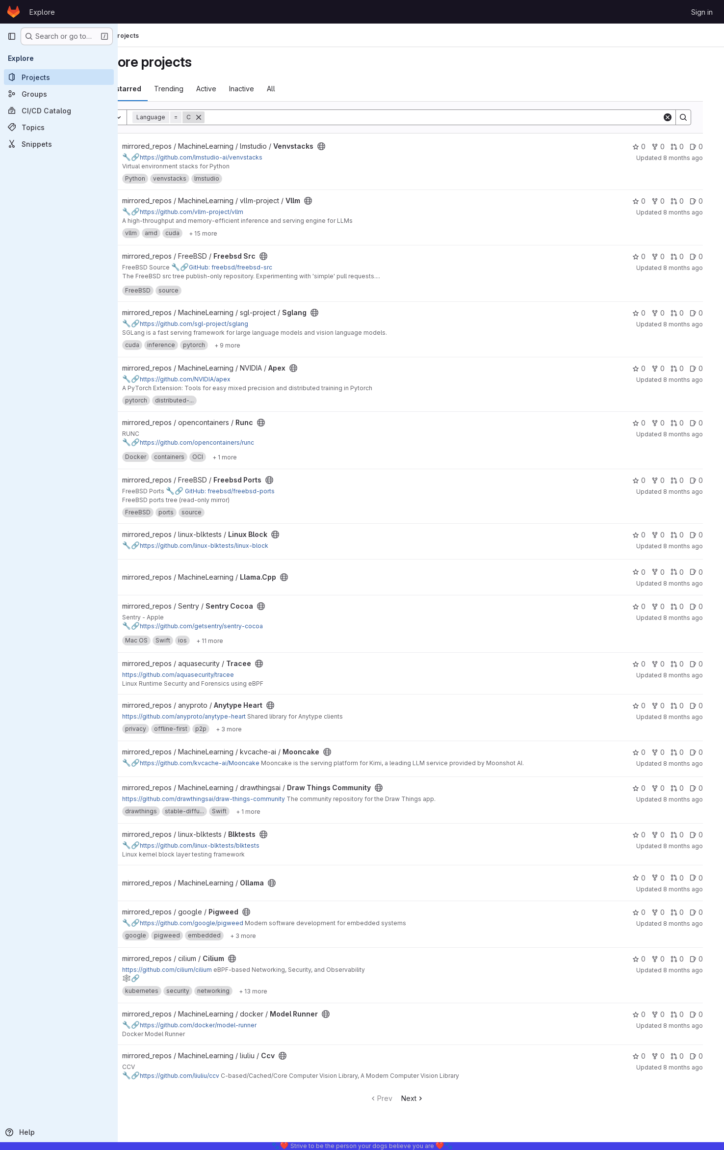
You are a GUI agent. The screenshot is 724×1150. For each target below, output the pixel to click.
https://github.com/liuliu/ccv (209, 1075)
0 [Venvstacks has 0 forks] (667, 146)
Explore (42, 12)
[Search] (457, 117)
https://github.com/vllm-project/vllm (221, 211)
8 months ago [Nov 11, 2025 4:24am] (692, 434)
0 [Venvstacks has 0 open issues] (705, 146)
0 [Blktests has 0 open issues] (705, 834)
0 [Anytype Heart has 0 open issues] (705, 705)
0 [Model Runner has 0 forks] (667, 1014)
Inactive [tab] (280, 88)
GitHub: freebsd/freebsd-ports (259, 491)
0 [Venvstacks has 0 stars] (648, 146)
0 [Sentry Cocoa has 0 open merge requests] (686, 606)
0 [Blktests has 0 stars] (648, 834)
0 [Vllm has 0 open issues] (705, 201)
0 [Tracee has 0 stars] (648, 664)
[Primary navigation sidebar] (12, 36)
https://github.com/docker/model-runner (228, 1025)
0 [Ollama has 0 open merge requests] (686, 878)
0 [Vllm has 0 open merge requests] (686, 201)
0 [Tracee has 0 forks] (667, 664)
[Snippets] (59, 144)
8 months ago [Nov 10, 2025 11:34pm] (692, 1025)
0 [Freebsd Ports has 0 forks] (667, 480)
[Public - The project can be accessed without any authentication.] (360, 146)
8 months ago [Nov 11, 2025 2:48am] (692, 546)
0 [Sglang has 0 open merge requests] (686, 313)
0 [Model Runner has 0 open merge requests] (686, 1014)
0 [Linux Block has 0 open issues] (705, 535)
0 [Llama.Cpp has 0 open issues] (705, 572)
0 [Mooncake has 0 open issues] (705, 752)
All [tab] (310, 88)
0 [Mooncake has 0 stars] (648, 752)
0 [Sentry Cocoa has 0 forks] (667, 606)
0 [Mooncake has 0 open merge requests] (686, 752)
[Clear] (677, 117)
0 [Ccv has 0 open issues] (705, 1056)
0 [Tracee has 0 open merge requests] (686, 664)
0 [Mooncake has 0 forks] (667, 752)
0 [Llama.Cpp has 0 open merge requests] (686, 572)
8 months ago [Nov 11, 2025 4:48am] (692, 379)
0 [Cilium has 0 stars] (648, 959)
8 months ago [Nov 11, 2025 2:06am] (692, 675)
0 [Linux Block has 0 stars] (648, 535)
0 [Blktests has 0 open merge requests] (686, 834)
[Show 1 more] (263, 457)
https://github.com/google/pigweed (221, 923)
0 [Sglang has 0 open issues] (705, 313)
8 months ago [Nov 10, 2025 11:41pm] (692, 970)
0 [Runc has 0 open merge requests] (686, 423)
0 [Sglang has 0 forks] (667, 313)
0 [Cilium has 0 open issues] (705, 959)
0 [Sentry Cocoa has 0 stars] (648, 606)
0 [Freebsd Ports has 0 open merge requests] (686, 480)
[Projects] (59, 77)
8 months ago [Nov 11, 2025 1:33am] (692, 799)
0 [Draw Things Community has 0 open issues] (705, 788)
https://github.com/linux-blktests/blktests (229, 845)
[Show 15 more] (241, 233)
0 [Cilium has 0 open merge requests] (686, 959)
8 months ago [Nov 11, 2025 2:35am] (692, 617)
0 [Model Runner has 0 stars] (648, 1014)
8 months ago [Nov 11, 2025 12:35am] (692, 923)
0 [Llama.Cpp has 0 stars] (648, 572)
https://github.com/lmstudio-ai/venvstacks (231, 157)
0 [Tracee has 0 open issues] (705, 664)
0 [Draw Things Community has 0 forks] (667, 788)
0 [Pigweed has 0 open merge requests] (686, 912)
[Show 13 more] (291, 991)
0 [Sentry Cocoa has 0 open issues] (705, 606)
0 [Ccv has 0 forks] (667, 1056)
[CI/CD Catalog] (59, 110)
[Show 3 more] (267, 729)
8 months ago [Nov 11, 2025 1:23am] (692, 846)
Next (436, 1098)
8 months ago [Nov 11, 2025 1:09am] (692, 889)
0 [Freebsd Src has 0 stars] (648, 256)
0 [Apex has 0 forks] (667, 368)
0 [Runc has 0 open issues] (705, 423)
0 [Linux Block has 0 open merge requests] (686, 535)
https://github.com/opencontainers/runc (227, 442)
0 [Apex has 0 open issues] (705, 368)
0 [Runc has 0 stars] (648, 423)
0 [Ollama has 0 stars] (648, 878)
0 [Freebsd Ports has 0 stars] (648, 480)
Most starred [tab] (158, 88)
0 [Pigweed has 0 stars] (648, 912)
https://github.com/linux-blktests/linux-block (234, 545)
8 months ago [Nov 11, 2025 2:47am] (692, 583)
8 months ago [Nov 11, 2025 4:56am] (692, 267)
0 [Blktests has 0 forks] (667, 834)
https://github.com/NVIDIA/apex (215, 379)
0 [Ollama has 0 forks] (667, 878)
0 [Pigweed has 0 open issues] (705, 912)
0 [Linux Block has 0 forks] (667, 535)
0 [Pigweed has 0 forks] (667, 912)
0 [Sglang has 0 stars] (648, 313)
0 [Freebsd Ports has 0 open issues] (705, 480)
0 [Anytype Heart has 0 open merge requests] (686, 705)
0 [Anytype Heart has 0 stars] (648, 705)
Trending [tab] (207, 88)
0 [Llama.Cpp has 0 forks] (667, 572)
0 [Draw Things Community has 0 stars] (648, 788)
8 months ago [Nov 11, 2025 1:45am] (692, 763)
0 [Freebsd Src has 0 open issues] (705, 256)
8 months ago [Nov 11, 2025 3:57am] (692, 491)
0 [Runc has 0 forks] (667, 423)
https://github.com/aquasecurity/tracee (217, 674)
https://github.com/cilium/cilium (206, 969)
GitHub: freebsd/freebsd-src (260, 267)
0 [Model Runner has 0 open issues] (705, 1014)
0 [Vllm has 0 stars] (648, 201)
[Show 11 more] (248, 640)
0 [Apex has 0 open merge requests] (686, 368)
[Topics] (59, 127)
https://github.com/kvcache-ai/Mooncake (229, 763)
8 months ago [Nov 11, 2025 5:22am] (692, 157)
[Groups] (59, 94)
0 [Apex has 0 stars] (648, 368)
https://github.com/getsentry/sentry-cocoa (231, 626)
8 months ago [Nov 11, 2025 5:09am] (692, 212)
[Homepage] (13, 12)
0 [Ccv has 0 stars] (648, 1056)
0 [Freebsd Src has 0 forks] (667, 256)
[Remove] (237, 117)
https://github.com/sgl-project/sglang (224, 323)
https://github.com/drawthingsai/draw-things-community (242, 798)
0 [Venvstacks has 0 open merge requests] (686, 146)
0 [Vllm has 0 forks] (667, 201)
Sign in (702, 12)
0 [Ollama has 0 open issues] (705, 878)
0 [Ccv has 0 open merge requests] (686, 1056)
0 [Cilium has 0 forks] (667, 959)
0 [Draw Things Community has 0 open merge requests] (686, 788)
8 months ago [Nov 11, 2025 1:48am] (692, 717)
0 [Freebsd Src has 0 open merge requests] (686, 256)
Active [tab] (245, 88)
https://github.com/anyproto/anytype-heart (222, 716)
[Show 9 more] (266, 345)
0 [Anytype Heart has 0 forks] (667, 705)
